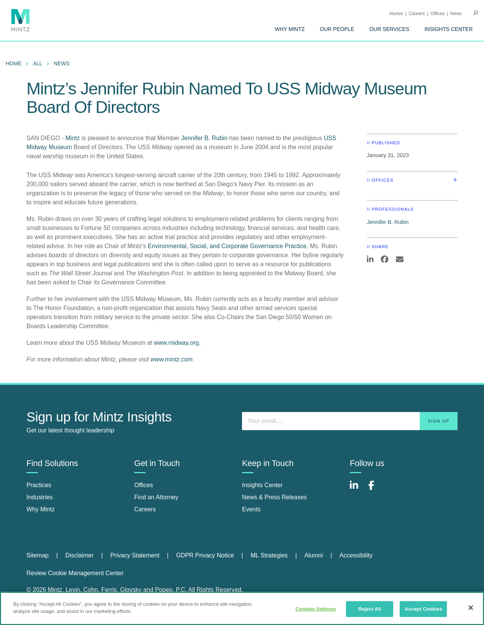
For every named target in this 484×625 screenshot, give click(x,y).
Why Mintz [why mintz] (40, 509)
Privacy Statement (135, 555)
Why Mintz (290, 29)
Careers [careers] (145, 509)
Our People (337, 29)
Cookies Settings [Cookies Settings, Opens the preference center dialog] (315, 609)
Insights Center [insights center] (262, 485)
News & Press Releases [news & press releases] (274, 497)
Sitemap (37, 555)
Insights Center (448, 29)
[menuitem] (290, 29)
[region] (242, 608)
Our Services (389, 29)
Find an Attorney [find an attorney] (156, 497)
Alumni (396, 13)
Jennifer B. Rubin (204, 138)
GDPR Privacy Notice (205, 555)
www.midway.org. (177, 343)
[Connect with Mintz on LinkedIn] (357, 489)
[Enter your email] (350, 421)
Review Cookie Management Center (75, 573)
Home (14, 63)
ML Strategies (269, 555)
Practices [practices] (38, 485)
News (456, 13)
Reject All (369, 609)
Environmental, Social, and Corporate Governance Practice (227, 246)
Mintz (72, 138)
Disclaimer (79, 555)
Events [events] (251, 509)
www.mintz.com (171, 359)
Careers (417, 13)
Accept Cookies (423, 609)
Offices (438, 13)
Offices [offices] (143, 485)
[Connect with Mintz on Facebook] (375, 489)
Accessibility (356, 555)
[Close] (470, 607)
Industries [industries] (39, 497)
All (37, 63)
